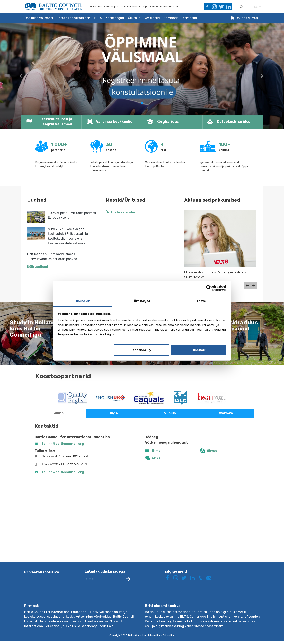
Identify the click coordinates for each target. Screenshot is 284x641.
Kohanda (142, 350)
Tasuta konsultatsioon (73, 18)
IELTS (98, 18)
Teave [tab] (201, 301)
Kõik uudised (37, 267)
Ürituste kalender (120, 212)
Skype (212, 451)
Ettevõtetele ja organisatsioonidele (119, 6)
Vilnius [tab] (170, 413)
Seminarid (171, 18)
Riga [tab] (114, 413)
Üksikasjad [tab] (142, 301)
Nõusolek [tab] (83, 301)
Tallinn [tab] (58, 413)
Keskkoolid (152, 18)
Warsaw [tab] (226, 413)
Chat (156, 458)
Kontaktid (190, 18)
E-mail (157, 451)
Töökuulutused (169, 6)
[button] (21, 76)
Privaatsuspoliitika (41, 572)
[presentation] (115, 596)
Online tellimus (247, 18)
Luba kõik (198, 350)
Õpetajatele (150, 6)
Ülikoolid (134, 18)
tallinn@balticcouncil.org (63, 444)
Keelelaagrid (115, 18)
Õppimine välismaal (39, 18)
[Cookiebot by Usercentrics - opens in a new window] (209, 288)
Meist (93, 6)
